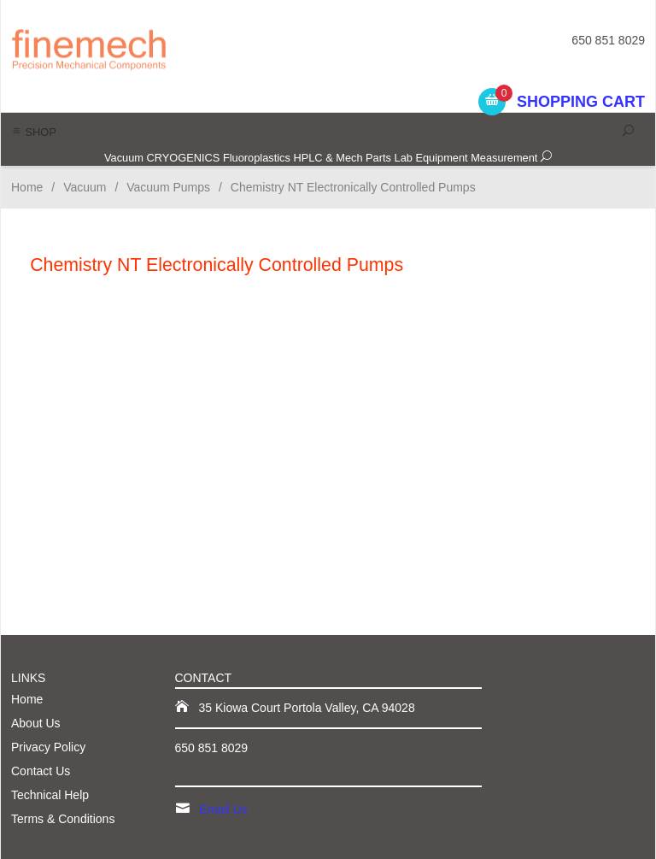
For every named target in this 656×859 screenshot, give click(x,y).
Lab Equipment (431, 157)
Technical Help (50, 795)
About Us (36, 723)
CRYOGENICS (183, 157)
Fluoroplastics (256, 157)
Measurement (504, 157)
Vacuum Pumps (168, 187)
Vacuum (124, 157)
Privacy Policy (48, 747)
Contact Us (40, 771)
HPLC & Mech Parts (342, 157)
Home (27, 187)
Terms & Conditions (62, 819)
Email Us (224, 809)
